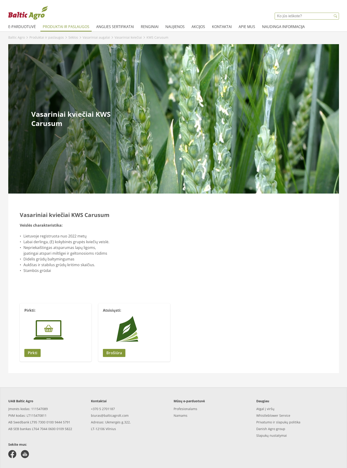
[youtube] (25, 454)
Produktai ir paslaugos (66, 26)
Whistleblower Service (273, 415)
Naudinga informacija (283, 26)
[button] (55, 353)
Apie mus (247, 26)
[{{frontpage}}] (28, 12)
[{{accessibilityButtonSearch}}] (335, 16)
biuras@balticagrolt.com (110, 415)
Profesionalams (185, 409)
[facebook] (12, 454)
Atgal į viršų (265, 409)
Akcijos (198, 26)
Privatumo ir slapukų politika (278, 422)
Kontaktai (222, 26)
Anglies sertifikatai (115, 26)
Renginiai (149, 26)
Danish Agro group (270, 429)
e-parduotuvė (22, 26)
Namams (180, 415)
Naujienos (175, 26)
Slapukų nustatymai (271, 435)
